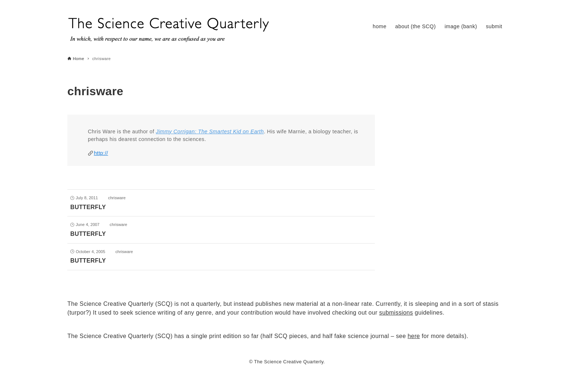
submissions (396, 312)
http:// (101, 153)
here (414, 336)
